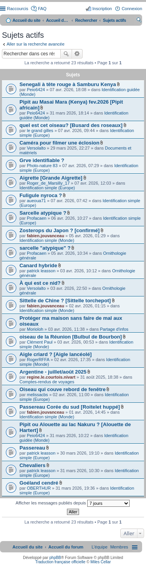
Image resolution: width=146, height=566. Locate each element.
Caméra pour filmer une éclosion (59, 143)
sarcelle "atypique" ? (44, 248)
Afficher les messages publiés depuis (73, 503)
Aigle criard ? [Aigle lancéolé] (55, 354)
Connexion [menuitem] (131, 8)
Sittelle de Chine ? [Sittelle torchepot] (65, 300)
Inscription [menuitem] (102, 8)
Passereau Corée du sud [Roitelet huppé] (69, 407)
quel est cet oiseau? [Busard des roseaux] (71, 125)
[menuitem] (119, 547)
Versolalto (36, 148)
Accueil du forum (57, 20)
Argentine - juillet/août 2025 (52, 372)
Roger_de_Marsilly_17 (48, 183)
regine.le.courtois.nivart (51, 377)
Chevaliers (32, 465)
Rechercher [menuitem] (139, 21)
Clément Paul (40, 342)
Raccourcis (17, 8)
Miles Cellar (100, 562)
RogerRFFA (38, 359)
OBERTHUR (39, 488)
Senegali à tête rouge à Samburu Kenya (67, 84)
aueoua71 (36, 200)
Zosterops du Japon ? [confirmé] (59, 230)
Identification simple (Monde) (46, 240)
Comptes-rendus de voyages (46, 381)
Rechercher (66, 53)
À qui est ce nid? (40, 283)
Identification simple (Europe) (47, 187)
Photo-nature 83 (42, 165)
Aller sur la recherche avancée (36, 44)
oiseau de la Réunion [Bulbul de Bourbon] (70, 337)
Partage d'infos (114, 329)
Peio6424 (36, 89)
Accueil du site (26, 20)
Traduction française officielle (60, 562)
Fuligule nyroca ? (40, 195)
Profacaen (36, 218)
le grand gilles (40, 130)
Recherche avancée (77, 53)
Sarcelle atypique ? (42, 213)
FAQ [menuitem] (42, 8)
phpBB (55, 557)
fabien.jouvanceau (45, 235)
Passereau (32, 448)
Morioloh (35, 329)
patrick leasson (41, 270)
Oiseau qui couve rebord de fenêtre (62, 389)
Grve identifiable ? (41, 160)
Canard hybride (38, 265)
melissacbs (37, 394)
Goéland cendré (38, 483)
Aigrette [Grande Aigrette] (50, 178)
